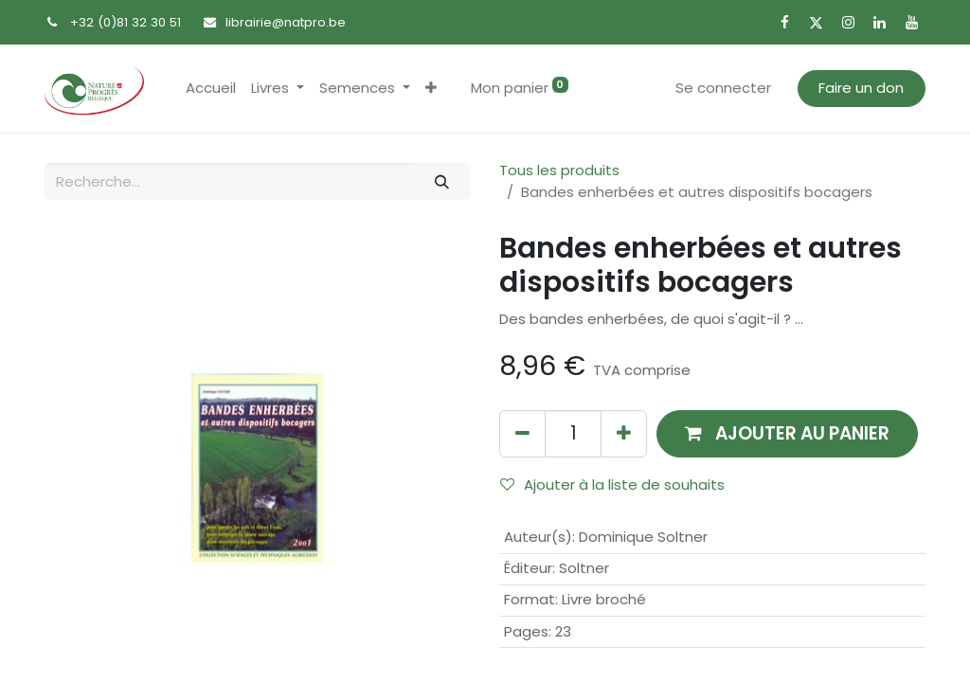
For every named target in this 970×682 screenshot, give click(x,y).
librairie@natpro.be (285, 22)
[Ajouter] (624, 433)
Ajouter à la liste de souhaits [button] (612, 484)
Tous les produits (559, 170)
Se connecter (723, 88)
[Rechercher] (442, 181)
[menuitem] (210, 88)
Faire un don (861, 88)
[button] (431, 88)
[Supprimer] (522, 433)
